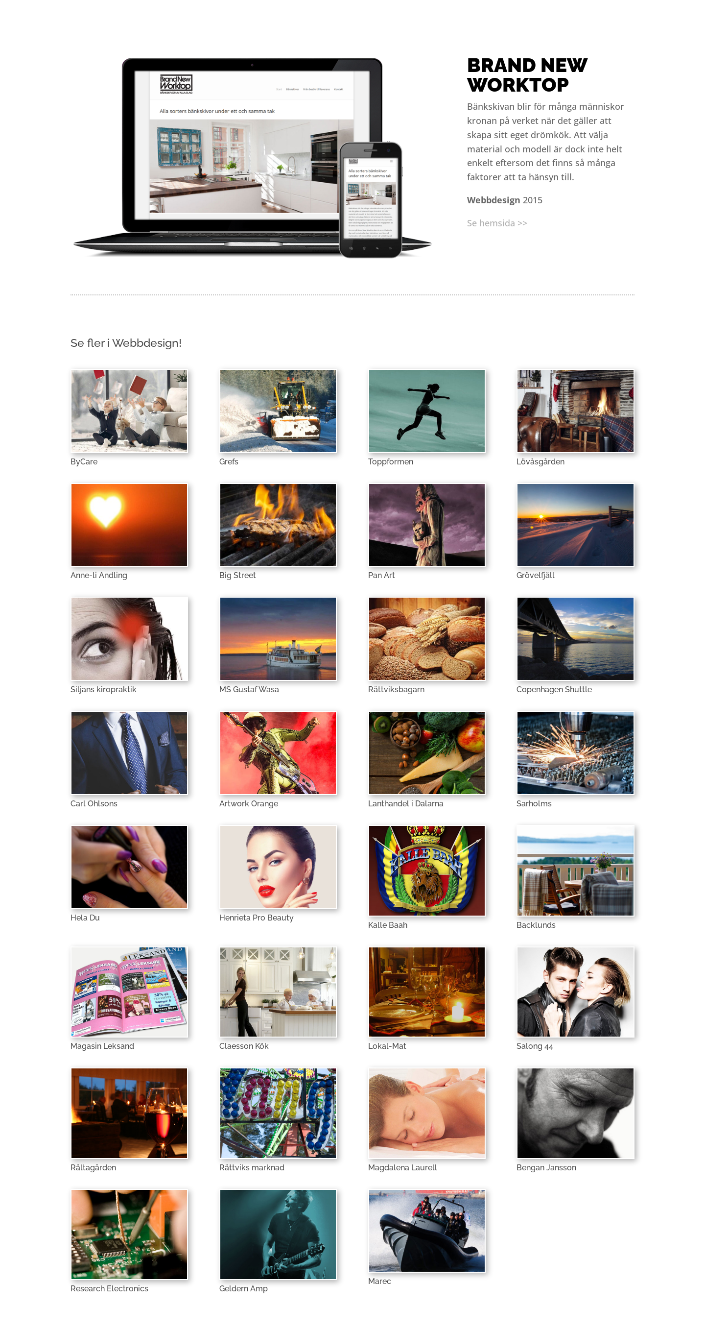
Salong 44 (535, 1046)
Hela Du (85, 917)
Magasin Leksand (102, 1046)
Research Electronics (109, 1288)
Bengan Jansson (546, 1167)
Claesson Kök (244, 1046)
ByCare (83, 461)
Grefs (228, 461)
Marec (379, 1281)
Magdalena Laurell (402, 1167)
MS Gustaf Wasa (249, 689)
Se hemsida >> (497, 223)
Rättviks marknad (251, 1167)
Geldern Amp (243, 1288)
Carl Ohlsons (94, 803)
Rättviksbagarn (396, 689)
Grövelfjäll (536, 575)
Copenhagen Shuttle (554, 689)
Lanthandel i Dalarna (406, 803)
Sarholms (534, 803)
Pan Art (381, 575)
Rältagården (93, 1167)
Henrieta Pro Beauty (256, 917)
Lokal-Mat (387, 1046)
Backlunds (536, 925)
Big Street (237, 575)
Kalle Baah (387, 925)
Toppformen (390, 461)
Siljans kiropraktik (103, 689)
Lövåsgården (540, 461)
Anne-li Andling (98, 575)
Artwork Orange (248, 803)
